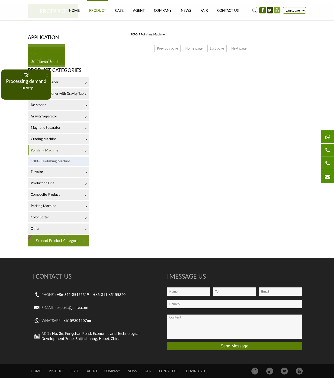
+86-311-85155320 (109, 294)
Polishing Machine (44, 150)
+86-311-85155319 (73, 294)
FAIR (204, 10)
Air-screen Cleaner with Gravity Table (58, 93)
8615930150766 (77, 320)
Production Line (43, 183)
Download (195, 371)
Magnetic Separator (46, 127)
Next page (239, 48)
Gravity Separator (44, 116)
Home (74, 10)
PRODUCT (97, 10)
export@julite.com (72, 307)
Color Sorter (40, 217)
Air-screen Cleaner (44, 82)
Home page (193, 48)
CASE (119, 10)
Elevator (37, 172)
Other (35, 228)
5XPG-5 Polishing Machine (51, 161)
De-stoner (38, 105)
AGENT (139, 10)
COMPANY (163, 10)
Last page (217, 48)
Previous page (167, 48)
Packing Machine (43, 206)
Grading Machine (44, 139)
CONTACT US (228, 10)
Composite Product (45, 194)
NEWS (186, 10)
